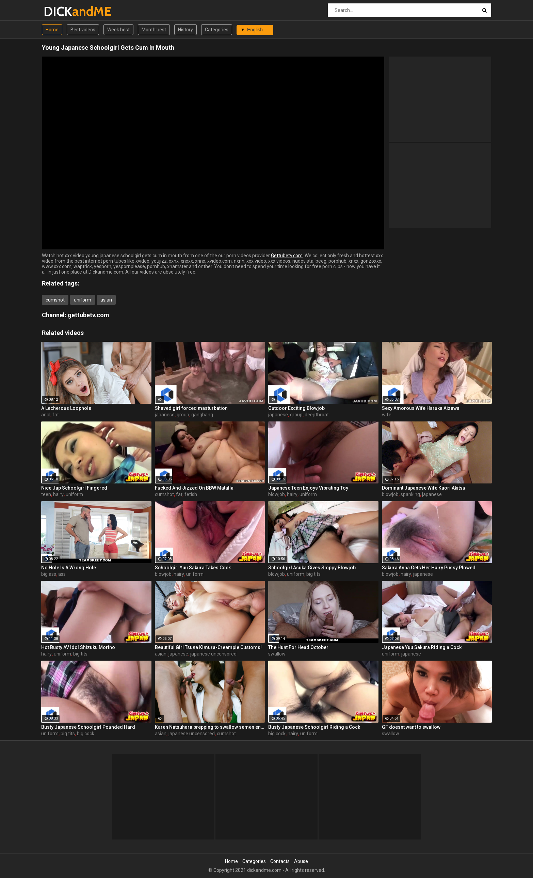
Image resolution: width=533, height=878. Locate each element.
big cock (85, 733)
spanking (410, 494)
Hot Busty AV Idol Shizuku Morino (78, 647)
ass (62, 574)
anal (45, 414)
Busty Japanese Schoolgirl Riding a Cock (314, 727)
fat (55, 414)
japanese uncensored (213, 654)
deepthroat (317, 414)
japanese (165, 414)
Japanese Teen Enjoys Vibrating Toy (308, 488)
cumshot (55, 300)
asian (106, 300)
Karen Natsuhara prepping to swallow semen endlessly (210, 727)
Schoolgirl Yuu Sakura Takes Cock (193, 567)
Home (52, 29)
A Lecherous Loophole (66, 408)
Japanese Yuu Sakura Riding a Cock (422, 647)
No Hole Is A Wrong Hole (68, 567)
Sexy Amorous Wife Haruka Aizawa (420, 408)
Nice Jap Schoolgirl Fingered (74, 488)
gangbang (202, 414)
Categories (216, 29)
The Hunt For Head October (298, 647)
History (185, 29)
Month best (154, 29)
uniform (82, 300)
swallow (277, 654)
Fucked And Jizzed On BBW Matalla (194, 488)
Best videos (82, 29)
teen (46, 494)
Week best (118, 29)
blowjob (276, 494)
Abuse (301, 861)
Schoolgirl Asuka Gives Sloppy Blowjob (312, 567)
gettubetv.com (88, 315)
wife (386, 414)
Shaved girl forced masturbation (191, 408)
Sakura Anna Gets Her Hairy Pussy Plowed (428, 567)
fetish (190, 494)
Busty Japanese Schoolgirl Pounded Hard (88, 727)
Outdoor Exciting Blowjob (296, 408)
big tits (313, 574)
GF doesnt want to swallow (411, 727)
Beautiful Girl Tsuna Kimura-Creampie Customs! (208, 647)
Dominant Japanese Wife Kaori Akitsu (423, 488)
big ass (48, 574)
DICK (61, 11)
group (183, 414)
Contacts (280, 861)
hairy (58, 494)
